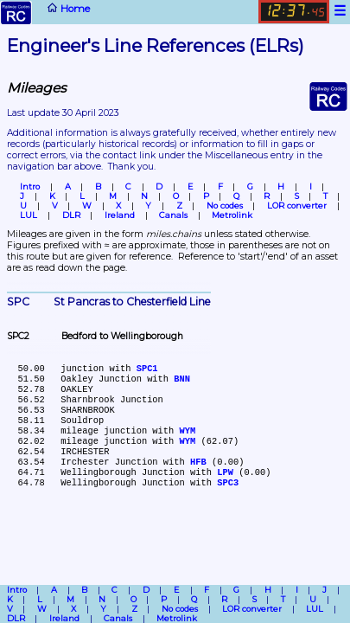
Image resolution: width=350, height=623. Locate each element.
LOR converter (297, 205)
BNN (182, 379)
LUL (28, 215)
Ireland (120, 215)
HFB (198, 462)
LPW (225, 472)
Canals (173, 215)
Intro (30, 186)
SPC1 (147, 368)
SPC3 (228, 483)
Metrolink (232, 215)
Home (45, 12)
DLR (71, 215)
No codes (225, 205)
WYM (188, 431)
